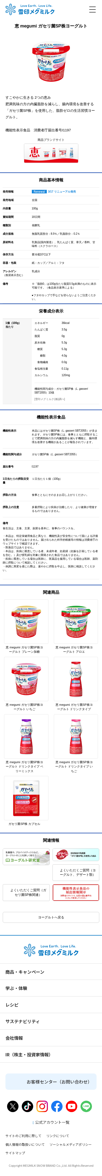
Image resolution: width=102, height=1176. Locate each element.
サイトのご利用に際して (23, 1135)
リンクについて (57, 1135)
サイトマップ (15, 1152)
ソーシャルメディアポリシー (71, 1144)
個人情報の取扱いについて (25, 1144)
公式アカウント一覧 (51, 1122)
